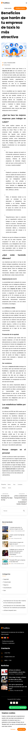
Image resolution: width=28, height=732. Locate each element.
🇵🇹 (7, 638)
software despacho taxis (9, 610)
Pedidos (4, 487)
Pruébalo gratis (20, 8)
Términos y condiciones (8, 643)
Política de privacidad (7, 641)
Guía (4, 590)
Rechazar (13, 729)
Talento (9, 484)
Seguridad (6, 579)
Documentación (7, 587)
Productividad (7, 65)
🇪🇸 (2, 638)
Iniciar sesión (7, 8)
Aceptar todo (21, 729)
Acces (9, 487)
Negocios (5, 585)
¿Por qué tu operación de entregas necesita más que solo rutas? (18, 686)
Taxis (14, 484)
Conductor (20, 484)
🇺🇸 (5, 638)
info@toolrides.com (9, 656)
